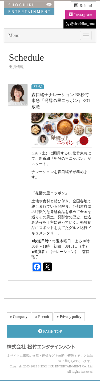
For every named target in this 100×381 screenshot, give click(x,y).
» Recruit (42, 317)
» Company (18, 317)
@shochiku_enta (80, 24)
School (83, 5)
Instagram (81, 15)
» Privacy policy (69, 317)
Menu (13, 35)
